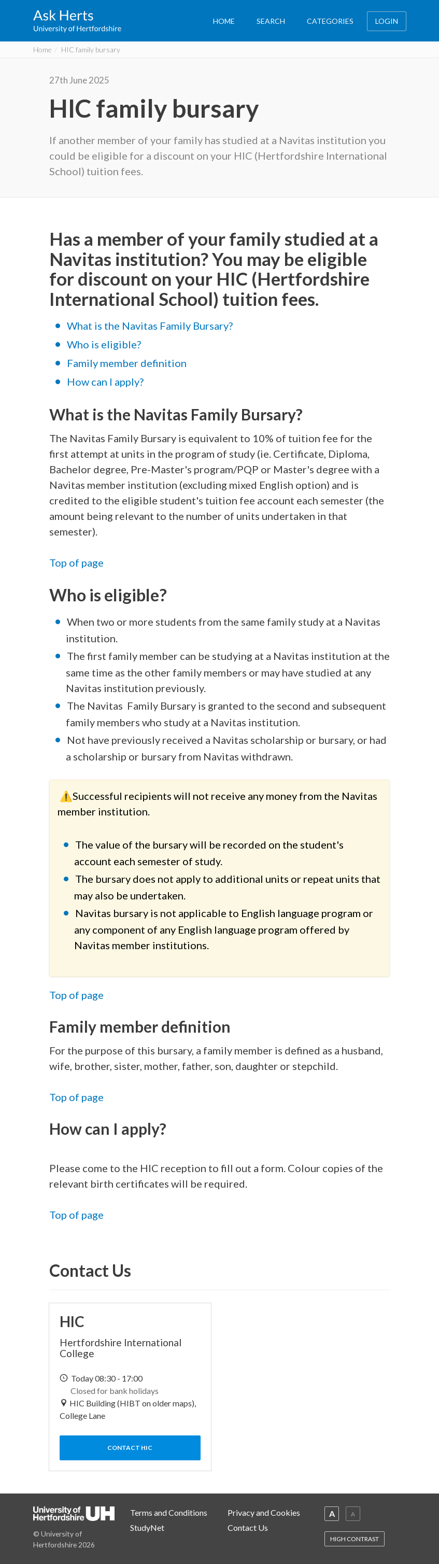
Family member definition (127, 363)
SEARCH (271, 21)
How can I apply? (105, 381)
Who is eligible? (104, 344)
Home (42, 49)
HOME (224, 21)
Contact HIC (129, 1448)
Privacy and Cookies (264, 1512)
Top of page (76, 562)
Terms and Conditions (168, 1512)
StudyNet (147, 1527)
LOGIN (386, 21)
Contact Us (248, 1527)
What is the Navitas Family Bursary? (150, 325)
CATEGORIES (330, 21)
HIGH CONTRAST (354, 1539)
